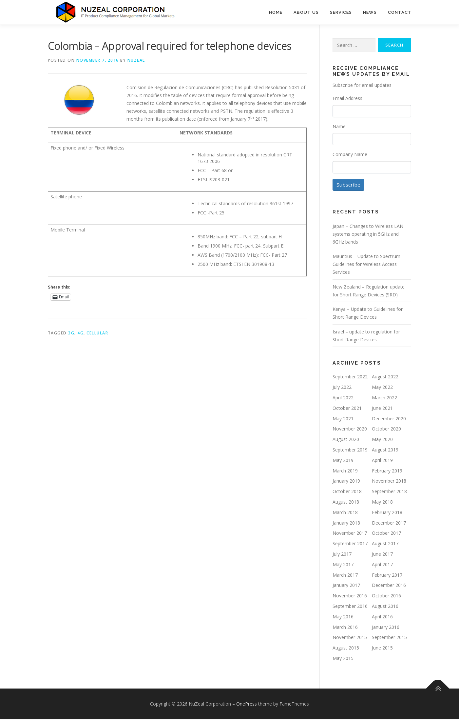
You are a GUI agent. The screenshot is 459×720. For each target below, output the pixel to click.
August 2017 (385, 544)
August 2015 (346, 648)
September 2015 (389, 638)
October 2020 (386, 430)
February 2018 (387, 513)
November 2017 (350, 534)
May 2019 (343, 461)
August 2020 (346, 440)
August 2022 (385, 377)
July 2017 (342, 554)
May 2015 (343, 659)
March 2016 (345, 628)
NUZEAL (136, 60)
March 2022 (384, 398)
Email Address (347, 98)
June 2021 (382, 409)
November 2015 (350, 638)
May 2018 (382, 502)
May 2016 (343, 617)
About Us (306, 12)
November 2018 (389, 482)
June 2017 (382, 554)
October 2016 (386, 596)
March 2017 (345, 575)
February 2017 (387, 575)
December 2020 (389, 419)
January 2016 (385, 628)
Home (275, 12)
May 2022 (382, 388)
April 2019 (382, 461)
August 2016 (385, 607)
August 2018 (346, 502)
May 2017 (343, 565)
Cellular (97, 333)
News (370, 12)
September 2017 (350, 544)
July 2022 (342, 388)
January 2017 (346, 586)
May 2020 (382, 440)
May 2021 (343, 419)
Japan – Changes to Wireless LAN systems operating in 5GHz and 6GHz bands (368, 235)
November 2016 (350, 596)
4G (80, 333)
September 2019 (350, 450)
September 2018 (389, 492)
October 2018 (347, 492)
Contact (399, 12)
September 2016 (350, 607)
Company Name (350, 154)
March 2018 (345, 513)
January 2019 (346, 482)
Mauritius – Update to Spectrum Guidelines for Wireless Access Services (366, 265)
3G (71, 333)
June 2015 (382, 648)
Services (341, 12)
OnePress (246, 704)
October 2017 (386, 534)
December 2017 (389, 523)
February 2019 (387, 471)
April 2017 (382, 565)
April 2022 (343, 398)
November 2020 (350, 430)
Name (339, 126)
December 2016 (389, 586)
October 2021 (347, 409)
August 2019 (385, 450)
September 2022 (350, 377)
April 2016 (382, 617)
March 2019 (345, 471)
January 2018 (346, 523)
